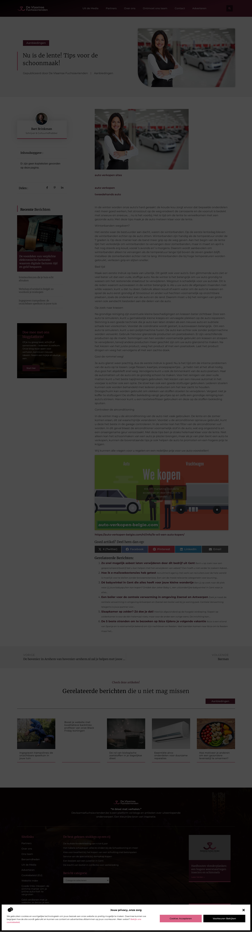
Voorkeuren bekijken (224, 918)
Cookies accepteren (181, 918)
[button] (243, 910)
